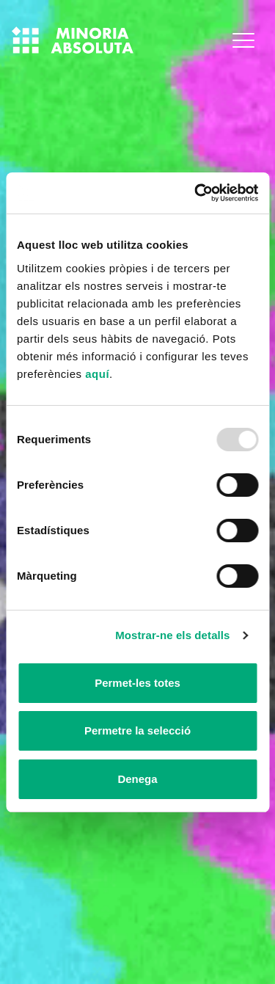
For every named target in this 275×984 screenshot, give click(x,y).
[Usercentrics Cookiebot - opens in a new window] (195, 193)
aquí (97, 374)
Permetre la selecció (137, 730)
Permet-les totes (137, 683)
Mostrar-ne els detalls (172, 635)
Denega (137, 779)
